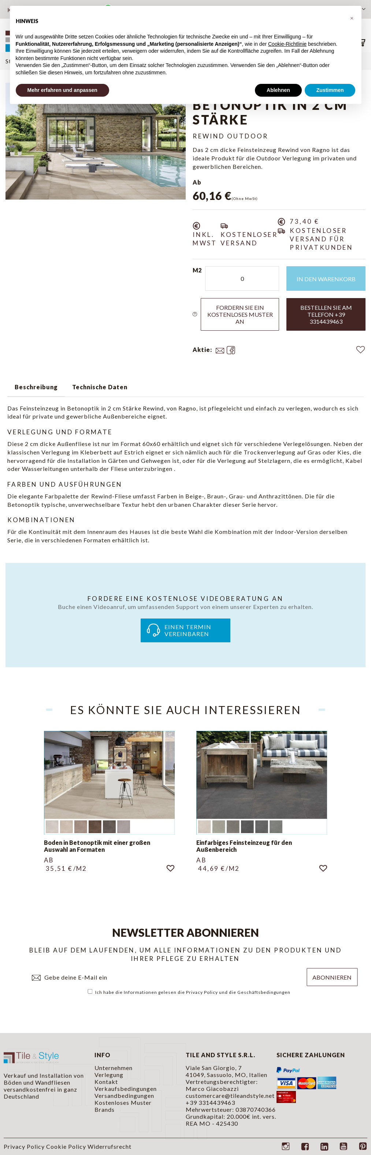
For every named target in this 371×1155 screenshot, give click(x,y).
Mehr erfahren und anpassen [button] (62, 90)
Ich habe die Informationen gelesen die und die (189, 992)
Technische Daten (99, 386)
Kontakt (106, 1081)
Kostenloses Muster (123, 1102)
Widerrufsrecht (109, 1146)
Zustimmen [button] (330, 90)
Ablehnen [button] (278, 90)
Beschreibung (36, 386)
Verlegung (108, 1074)
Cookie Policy (66, 1146)
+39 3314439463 (210, 1102)
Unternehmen (113, 1067)
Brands (104, 1109)
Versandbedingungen (124, 1095)
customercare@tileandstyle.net (230, 1095)
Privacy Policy (202, 992)
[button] (352, 17)
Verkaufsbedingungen (125, 1088)
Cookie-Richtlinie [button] (287, 44)
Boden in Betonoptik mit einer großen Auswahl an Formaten (97, 846)
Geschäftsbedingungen (263, 992)
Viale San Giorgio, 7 (214, 1067)
